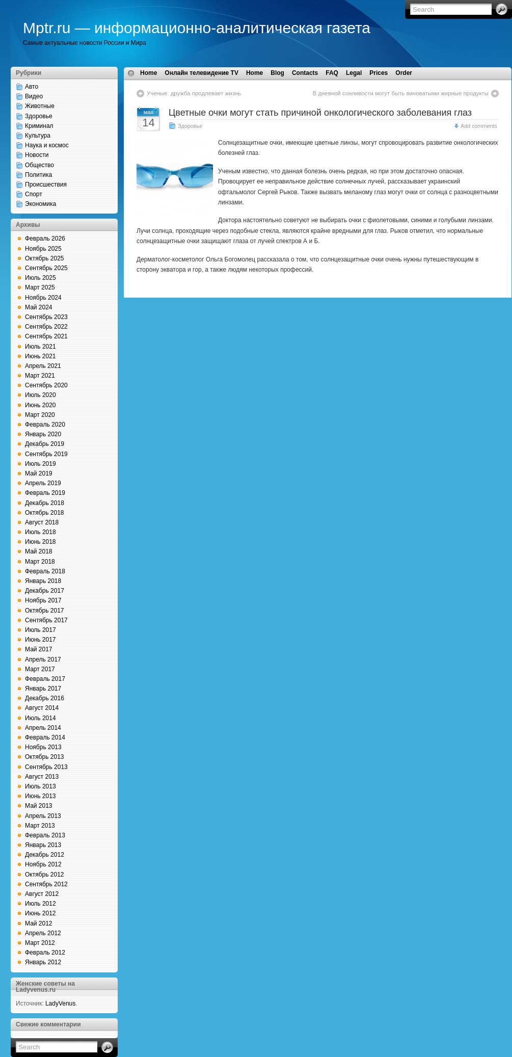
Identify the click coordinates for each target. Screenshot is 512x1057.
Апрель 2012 (43, 933)
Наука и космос (47, 145)
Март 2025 (40, 287)
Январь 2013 (43, 845)
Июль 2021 (40, 346)
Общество (39, 165)
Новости (36, 154)
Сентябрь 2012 (46, 884)
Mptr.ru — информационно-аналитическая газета (196, 27)
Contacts (305, 72)
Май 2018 (38, 551)
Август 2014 (42, 707)
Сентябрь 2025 (46, 268)
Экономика (40, 203)
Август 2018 (42, 522)
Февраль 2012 (45, 952)
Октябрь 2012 (44, 874)
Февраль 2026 (45, 238)
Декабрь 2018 (44, 503)
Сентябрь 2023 (46, 317)
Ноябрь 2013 (43, 747)
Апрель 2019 (43, 483)
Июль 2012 (40, 903)
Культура (37, 135)
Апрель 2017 (43, 659)
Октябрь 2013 (44, 756)
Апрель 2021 (43, 365)
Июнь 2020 (40, 405)
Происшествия (46, 184)
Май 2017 (38, 649)
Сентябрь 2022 (46, 326)
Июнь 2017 (40, 639)
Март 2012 (40, 942)
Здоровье (38, 116)
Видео (34, 96)
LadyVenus (60, 1003)
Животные (40, 106)
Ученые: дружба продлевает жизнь (194, 93)
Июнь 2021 (40, 356)
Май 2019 (38, 473)
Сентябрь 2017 (46, 620)
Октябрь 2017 (44, 610)
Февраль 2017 (45, 678)
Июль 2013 (40, 786)
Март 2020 (40, 414)
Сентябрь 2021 (46, 336)
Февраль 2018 (45, 571)
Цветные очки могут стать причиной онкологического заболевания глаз (320, 113)
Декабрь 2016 (44, 698)
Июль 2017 (40, 629)
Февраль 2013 (45, 835)
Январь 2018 (43, 581)
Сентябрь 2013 (46, 767)
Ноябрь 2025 (43, 248)
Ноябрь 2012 (43, 864)
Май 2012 (38, 923)
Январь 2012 (43, 962)
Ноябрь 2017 (43, 600)
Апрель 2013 (43, 816)
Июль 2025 (40, 277)
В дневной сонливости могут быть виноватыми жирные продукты (401, 93)
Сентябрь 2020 (46, 385)
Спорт (33, 194)
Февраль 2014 (45, 737)
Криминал (39, 125)
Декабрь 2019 (44, 443)
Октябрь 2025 (44, 258)
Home (148, 72)
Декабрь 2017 (44, 590)
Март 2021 (40, 375)
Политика (38, 174)
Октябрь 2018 (44, 512)
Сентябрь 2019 (46, 454)
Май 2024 (38, 307)
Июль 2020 (40, 395)
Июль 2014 (40, 718)
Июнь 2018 (40, 541)
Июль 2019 (40, 463)
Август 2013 (42, 776)
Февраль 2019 (45, 492)
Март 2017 (40, 669)
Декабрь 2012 (44, 854)
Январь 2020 (43, 434)
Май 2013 (38, 805)
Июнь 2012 (40, 913)
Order (403, 72)
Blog (277, 72)
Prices (378, 72)
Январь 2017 (43, 688)
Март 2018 (40, 561)
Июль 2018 (40, 532)
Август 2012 (42, 893)
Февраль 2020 (45, 424)
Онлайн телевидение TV (201, 72)
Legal (354, 72)
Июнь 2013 (40, 796)
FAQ (332, 72)
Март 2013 (40, 825)
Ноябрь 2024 (43, 297)
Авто (31, 86)
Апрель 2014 (43, 727)
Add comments (479, 126)
